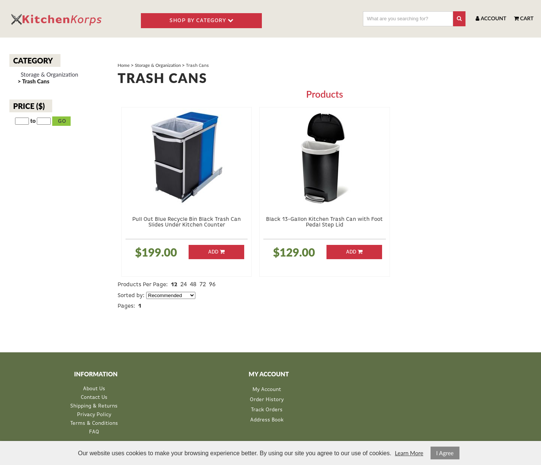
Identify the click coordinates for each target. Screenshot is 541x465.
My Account (266, 389)
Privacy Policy (94, 414)
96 (212, 284)
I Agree (445, 453)
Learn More (409, 453)
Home (124, 65)
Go (62, 121)
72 (202, 284)
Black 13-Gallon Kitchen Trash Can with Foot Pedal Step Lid (324, 222)
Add (216, 252)
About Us (94, 388)
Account (491, 18)
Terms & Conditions (94, 423)
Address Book (267, 420)
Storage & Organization (49, 74)
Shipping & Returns (94, 406)
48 (193, 284)
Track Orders (267, 409)
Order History (267, 399)
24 (183, 284)
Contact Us (94, 397)
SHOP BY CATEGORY (201, 20)
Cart (523, 18)
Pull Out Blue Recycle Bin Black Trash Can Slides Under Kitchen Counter (186, 222)
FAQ (94, 432)
